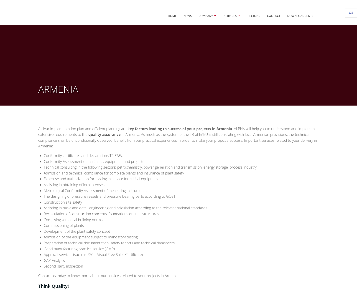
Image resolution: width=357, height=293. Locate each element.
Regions (253, 16)
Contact (273, 16)
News (188, 16)
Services (232, 16)
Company (208, 16)
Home (172, 16)
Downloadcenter (301, 16)
